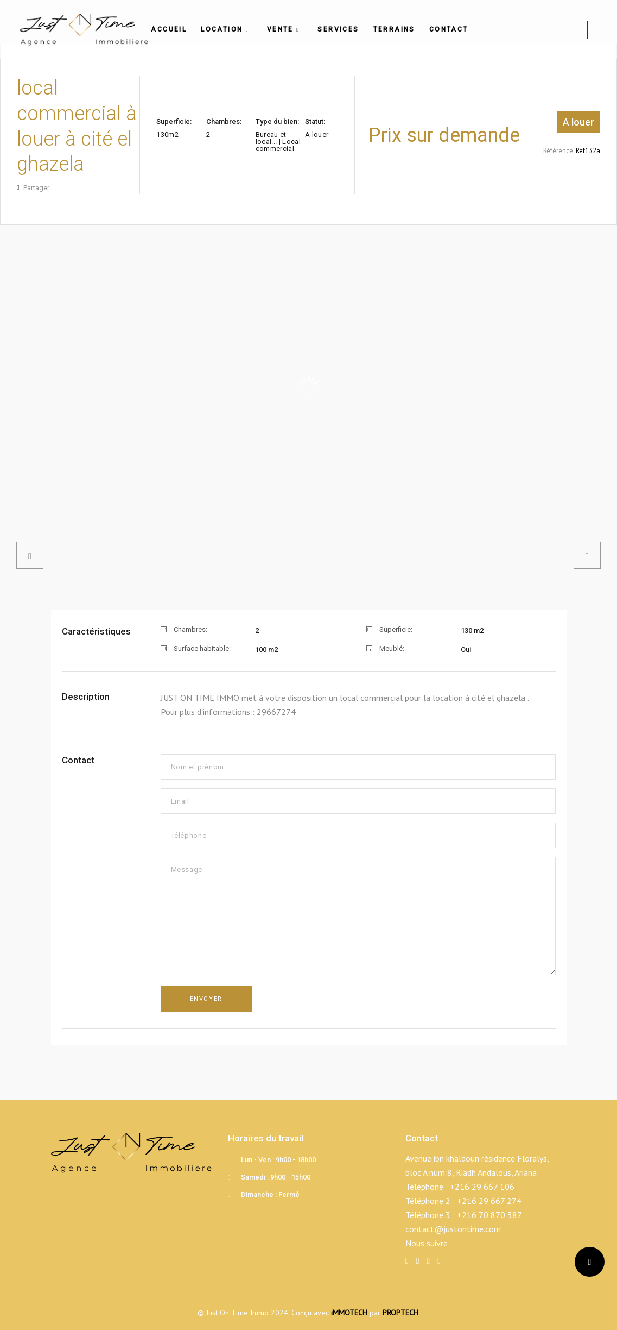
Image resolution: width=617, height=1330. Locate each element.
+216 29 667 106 (482, 1186)
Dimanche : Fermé (270, 1194)
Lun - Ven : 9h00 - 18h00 (278, 1160)
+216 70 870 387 (489, 1214)
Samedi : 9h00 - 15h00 (275, 1177)
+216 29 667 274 (489, 1200)
